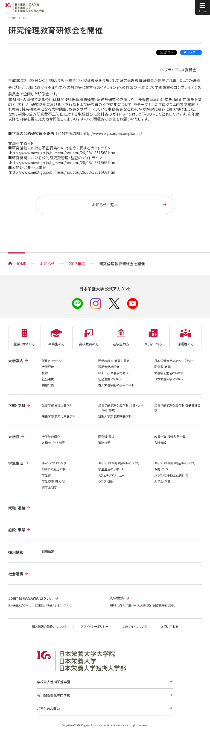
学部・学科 (16, 405)
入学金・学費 (162, 481)
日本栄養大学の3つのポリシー (174, 360)
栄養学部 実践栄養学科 (57, 405)
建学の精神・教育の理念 (114, 360)
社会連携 (48, 379)
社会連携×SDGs (109, 379)
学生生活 (16, 463)
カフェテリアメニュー (111, 475)
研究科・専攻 (106, 436)
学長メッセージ (52, 360)
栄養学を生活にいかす (168, 373)
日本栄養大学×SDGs (168, 379)
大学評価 (48, 366)
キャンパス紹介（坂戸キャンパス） (119, 463)
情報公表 (48, 385)
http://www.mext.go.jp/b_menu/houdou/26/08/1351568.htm (62, 152)
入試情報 (160, 442)
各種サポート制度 (53, 442)
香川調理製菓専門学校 (53, 695)
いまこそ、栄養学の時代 (113, 373)
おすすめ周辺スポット (56, 469)
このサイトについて (134, 626)
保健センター (162, 469)
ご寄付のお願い (48, 708)
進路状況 (104, 442)
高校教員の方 (89, 343)
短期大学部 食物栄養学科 (115, 416)
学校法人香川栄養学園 (53, 681)
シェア (191, 52)
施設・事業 (16, 529)
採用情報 (48, 551)
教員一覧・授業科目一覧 (170, 436)
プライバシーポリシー (94, 626)
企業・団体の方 (24, 343)
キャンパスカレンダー (55, 463)
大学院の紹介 (51, 436)
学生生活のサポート (111, 469)
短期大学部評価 (108, 366)
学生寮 (46, 475)
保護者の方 (185, 343)
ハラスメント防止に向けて (171, 475)
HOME (20, 263)
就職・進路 (16, 508)
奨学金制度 (49, 487)
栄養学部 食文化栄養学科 (58, 416)
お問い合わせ (170, 626)
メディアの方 (153, 343)
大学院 (14, 436)
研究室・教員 (162, 366)
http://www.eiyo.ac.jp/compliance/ (112, 133)
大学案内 (16, 360)
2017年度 (77, 263)
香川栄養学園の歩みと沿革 (116, 385)
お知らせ (47, 263)
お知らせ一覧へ (105, 204)
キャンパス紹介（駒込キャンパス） (175, 463)
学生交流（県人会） (54, 481)
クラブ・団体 (106, 481)
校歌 (45, 373)
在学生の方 (121, 343)
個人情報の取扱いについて (49, 626)
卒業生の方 (56, 343)
